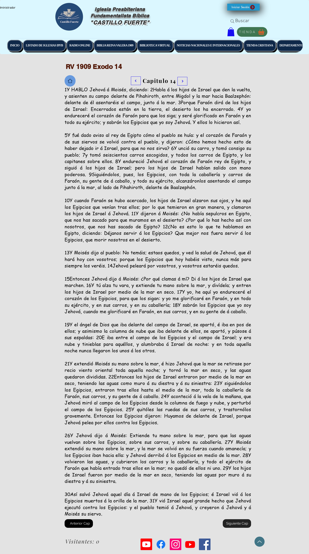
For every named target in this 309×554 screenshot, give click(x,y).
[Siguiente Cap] (237, 523)
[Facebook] (161, 544)
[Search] (232, 21)
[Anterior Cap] (79, 523)
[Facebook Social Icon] (205, 544)
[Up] (259, 542)
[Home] (70, 81)
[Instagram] (175, 544)
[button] (243, 7)
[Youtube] (146, 544)
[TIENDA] (252, 32)
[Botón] (182, 81)
